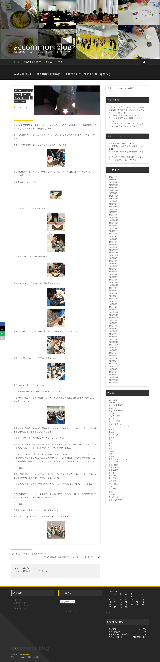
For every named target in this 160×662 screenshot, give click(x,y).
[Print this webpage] (2, 338)
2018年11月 (114, 252)
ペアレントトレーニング (119, 426)
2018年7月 (113, 263)
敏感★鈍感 (113, 470)
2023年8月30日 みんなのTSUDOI (125, 126)
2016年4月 (113, 334)
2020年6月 (113, 209)
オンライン (113, 418)
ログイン (38, 571)
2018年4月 (113, 271)
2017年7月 (113, 293)
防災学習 (112, 494)
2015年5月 (113, 353)
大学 (110, 445)
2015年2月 (113, 358)
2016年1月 (113, 339)
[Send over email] (2, 333)
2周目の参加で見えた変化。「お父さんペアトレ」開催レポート (126, 111)
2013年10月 (114, 366)
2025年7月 (113, 177)
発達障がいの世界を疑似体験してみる (127, 146)
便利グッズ (113, 435)
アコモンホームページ (71, 611)
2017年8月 (113, 290)
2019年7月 (113, 231)
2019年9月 (113, 225)
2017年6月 (113, 296)
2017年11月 (114, 285)
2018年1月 (113, 279)
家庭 (110, 448)
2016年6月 (113, 328)
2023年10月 (114, 185)
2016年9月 (113, 320)
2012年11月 (114, 377)
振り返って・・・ (21, 98)
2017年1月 (113, 309)
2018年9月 (113, 258)
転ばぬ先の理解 (118, 143)
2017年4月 (113, 301)
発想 (23, 101)
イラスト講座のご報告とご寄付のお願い (128, 107)
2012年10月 (114, 380)
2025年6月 (113, 179)
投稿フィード (20, 602)
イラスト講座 (114, 416)
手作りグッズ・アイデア (119, 459)
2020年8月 (113, 204)
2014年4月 (113, 363)
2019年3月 (113, 242)
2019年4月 (113, 239)
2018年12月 (114, 250)
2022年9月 (113, 193)
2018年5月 (113, 269)
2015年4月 (113, 355)
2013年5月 (113, 374)
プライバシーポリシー (55, 62)
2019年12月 (114, 217)
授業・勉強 (113, 464)
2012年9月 (113, 382)
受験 (110, 440)
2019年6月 (113, 233)
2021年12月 (114, 196)
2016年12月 (114, 312)
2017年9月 (113, 288)
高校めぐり (113, 497)
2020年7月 (113, 206)
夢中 (110, 443)
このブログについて (32, 62)
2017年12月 (114, 282)
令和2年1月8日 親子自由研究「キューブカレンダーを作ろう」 (71, 557)
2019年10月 (114, 223)
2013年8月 (113, 372)
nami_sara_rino (21, 107)
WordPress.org (21, 608)
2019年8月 (113, 228)
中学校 (111, 432)
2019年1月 (113, 247)
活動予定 (112, 478)
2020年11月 (114, 198)
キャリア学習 (114, 421)
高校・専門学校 (115, 500)
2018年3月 (113, 274)
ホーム (16, 62)
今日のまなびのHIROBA (121, 157)
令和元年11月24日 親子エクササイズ (29, 553)
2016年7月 (113, 326)
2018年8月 (113, 261)
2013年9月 (113, 369)
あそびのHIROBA (116, 405)
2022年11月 (114, 190)
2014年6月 (113, 361)
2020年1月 (113, 214)
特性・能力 (113, 483)
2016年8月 (113, 323)
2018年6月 (113, 266)
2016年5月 (113, 331)
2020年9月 (113, 201)
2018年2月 (113, 277)
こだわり (112, 407)
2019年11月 (114, 220)
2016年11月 (114, 315)
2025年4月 (113, 182)
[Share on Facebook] (2, 324)
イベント (26, 94)
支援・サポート (115, 467)
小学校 (111, 451)
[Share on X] (2, 328)
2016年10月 (114, 317)
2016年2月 (113, 336)
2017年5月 (113, 298)
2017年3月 (113, 304)
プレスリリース (115, 424)
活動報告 (112, 481)
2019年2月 (113, 244)
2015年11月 (114, 342)
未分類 (111, 472)
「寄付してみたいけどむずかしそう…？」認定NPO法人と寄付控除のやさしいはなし (126, 118)
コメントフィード (21, 605)
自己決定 (112, 489)
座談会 (111, 456)
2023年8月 (113, 187)
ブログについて (118, 159)
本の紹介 (112, 475)
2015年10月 (114, 344)
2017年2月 (113, 307)
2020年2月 (113, 212)
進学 (110, 491)
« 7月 (108, 612)
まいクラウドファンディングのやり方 (127, 123)
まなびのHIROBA (116, 410)
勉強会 (111, 437)
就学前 (111, 454)
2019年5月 (113, 236)
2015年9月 (113, 347)
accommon (19, 91)
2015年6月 (113, 350)
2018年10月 (114, 255)
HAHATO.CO (114, 402)
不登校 (111, 429)
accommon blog (43, 47)
